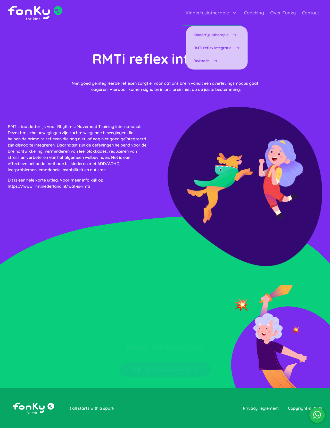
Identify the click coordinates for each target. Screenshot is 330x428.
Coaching (254, 13)
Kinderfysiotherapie (212, 12)
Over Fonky (283, 13)
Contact (310, 13)
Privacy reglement (261, 408)
